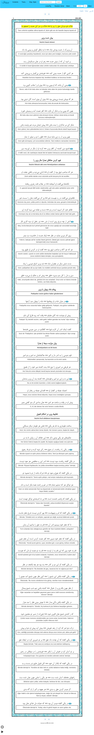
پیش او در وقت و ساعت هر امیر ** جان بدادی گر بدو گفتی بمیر (47, 402)
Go (85, 6)
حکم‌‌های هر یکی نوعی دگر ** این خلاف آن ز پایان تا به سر (47, 438)
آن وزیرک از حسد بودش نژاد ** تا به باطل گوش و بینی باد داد (47, 50)
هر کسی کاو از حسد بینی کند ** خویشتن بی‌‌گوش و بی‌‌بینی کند (47, 73)
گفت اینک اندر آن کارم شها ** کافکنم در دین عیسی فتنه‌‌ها (47, 329)
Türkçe (86, 11)
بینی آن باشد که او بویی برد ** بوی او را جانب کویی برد (45, 85)
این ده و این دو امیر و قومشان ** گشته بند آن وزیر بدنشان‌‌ (45, 379)
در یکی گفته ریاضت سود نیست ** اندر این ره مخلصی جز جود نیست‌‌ (47, 461)
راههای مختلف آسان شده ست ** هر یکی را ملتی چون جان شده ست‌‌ (47, 677)
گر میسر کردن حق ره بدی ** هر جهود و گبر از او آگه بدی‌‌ (47, 689)
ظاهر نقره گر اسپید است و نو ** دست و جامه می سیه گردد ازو (47, 210)
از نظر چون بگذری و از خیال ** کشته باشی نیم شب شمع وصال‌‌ (47, 588)
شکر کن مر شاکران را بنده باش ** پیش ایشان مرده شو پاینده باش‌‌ (47, 125)
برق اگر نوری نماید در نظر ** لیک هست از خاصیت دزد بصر (47, 236)
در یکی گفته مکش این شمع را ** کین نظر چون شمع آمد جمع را (45, 576)
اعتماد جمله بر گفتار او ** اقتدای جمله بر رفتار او (47, 390)
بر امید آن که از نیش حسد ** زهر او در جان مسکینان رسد (47, 61)
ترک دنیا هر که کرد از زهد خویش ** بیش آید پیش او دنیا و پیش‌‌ (47, 628)
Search (59, 2)
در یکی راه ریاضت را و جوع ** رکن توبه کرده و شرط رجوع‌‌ (45, 449)
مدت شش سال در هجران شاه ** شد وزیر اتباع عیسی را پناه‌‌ (47, 264)
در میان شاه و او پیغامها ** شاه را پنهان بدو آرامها (45, 301)
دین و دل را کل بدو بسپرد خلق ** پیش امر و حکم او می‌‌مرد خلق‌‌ (47, 275)
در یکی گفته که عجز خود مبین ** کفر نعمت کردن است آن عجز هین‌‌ (47, 539)
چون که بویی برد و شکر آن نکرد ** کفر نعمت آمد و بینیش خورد (47, 111)
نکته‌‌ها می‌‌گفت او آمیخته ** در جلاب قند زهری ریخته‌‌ (47, 184)
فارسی (91, 11)
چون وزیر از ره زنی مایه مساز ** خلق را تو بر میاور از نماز (47, 137)
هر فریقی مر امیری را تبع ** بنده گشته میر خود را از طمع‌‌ (47, 367)
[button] (16, 2)
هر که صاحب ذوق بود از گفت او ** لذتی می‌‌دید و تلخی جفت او (47, 172)
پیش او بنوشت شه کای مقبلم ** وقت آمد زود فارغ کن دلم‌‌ (47, 315)
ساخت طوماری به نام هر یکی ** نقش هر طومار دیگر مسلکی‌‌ (47, 426)
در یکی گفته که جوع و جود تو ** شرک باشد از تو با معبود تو (47, 473)
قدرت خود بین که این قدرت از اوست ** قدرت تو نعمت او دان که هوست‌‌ (47, 551)
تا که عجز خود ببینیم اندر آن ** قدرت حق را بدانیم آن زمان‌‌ (47, 525)
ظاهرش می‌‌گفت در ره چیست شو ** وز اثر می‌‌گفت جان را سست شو (47, 198)
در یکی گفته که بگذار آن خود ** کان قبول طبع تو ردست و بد (47, 663)
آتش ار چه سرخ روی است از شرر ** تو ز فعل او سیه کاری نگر (45, 221)
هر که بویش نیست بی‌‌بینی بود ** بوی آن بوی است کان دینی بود (47, 99)
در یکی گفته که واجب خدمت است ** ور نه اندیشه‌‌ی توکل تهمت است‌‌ (47, 499)
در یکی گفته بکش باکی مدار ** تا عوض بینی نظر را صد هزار (47, 602)
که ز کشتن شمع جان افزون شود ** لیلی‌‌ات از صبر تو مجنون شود (47, 614)
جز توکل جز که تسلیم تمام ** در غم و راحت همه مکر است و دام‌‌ (47, 485)
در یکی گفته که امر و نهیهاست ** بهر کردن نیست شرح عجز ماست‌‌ (45, 513)
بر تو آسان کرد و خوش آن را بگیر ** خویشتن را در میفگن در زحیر (47, 652)
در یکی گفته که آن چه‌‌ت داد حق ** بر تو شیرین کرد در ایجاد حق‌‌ (45, 640)
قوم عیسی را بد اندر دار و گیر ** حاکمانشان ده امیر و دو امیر (47, 355)
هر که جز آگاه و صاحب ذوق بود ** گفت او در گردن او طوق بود (47, 250)
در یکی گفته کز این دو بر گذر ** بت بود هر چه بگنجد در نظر (47, 565)
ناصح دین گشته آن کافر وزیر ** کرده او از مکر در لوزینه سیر (45, 148)
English (81, 11)
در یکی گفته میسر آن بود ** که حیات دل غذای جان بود (45, 703)
